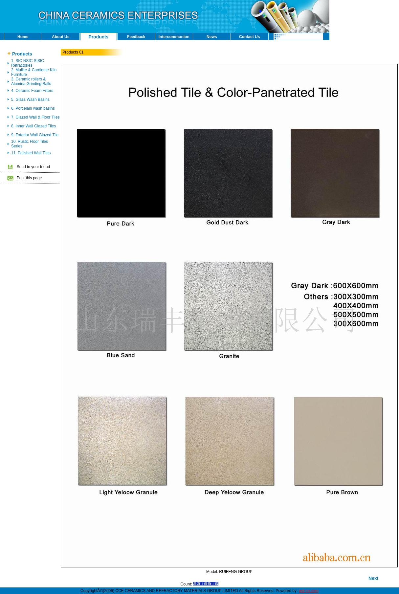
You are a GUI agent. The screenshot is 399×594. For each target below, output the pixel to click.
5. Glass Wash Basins (30, 99)
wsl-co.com (309, 590)
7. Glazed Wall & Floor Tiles (35, 117)
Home (22, 36)
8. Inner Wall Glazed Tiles (33, 126)
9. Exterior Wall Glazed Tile (34, 135)
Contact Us (249, 36)
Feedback (136, 36)
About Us (60, 36)
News (212, 36)
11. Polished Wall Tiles (31, 153)
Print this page (29, 178)
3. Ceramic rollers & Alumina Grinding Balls (31, 81)
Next (373, 578)
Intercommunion (174, 36)
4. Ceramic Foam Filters (32, 90)
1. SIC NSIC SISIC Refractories (27, 63)
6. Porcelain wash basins (33, 108)
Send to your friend (33, 167)
